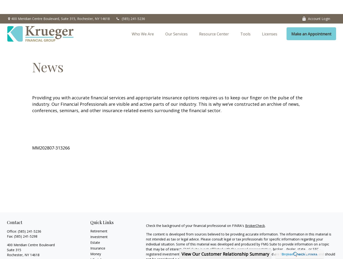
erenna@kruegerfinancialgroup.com (34, 249)
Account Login (316, 5)
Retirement (98, 217)
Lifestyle (96, 245)
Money (95, 240)
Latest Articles (101, 251)
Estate (95, 228)
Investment (99, 223)
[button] (143, 20)
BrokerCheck (255, 211)
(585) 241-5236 (130, 5)
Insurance (97, 234)
